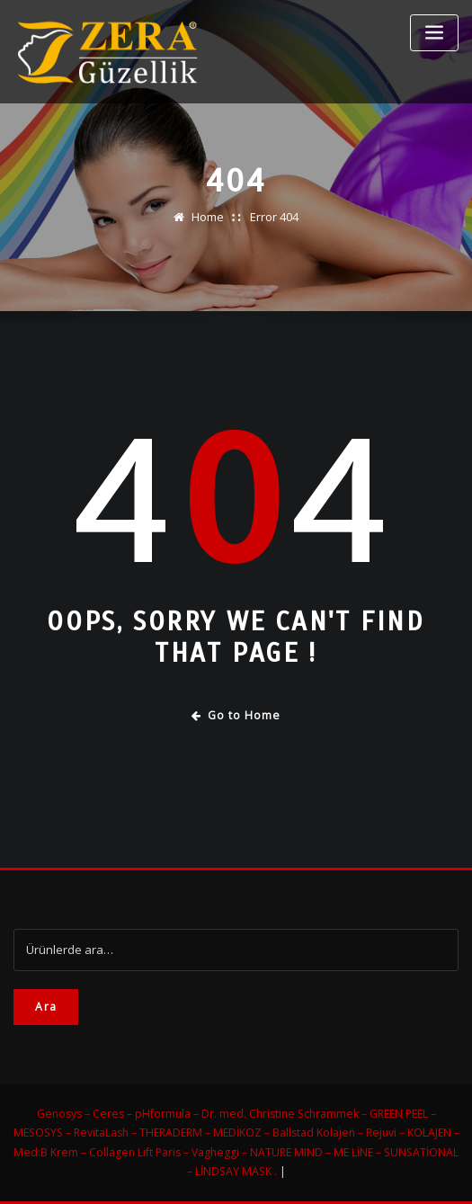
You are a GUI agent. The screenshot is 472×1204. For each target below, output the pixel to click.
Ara (46, 1006)
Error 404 (274, 217)
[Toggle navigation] (434, 32)
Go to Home (236, 715)
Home (207, 217)
